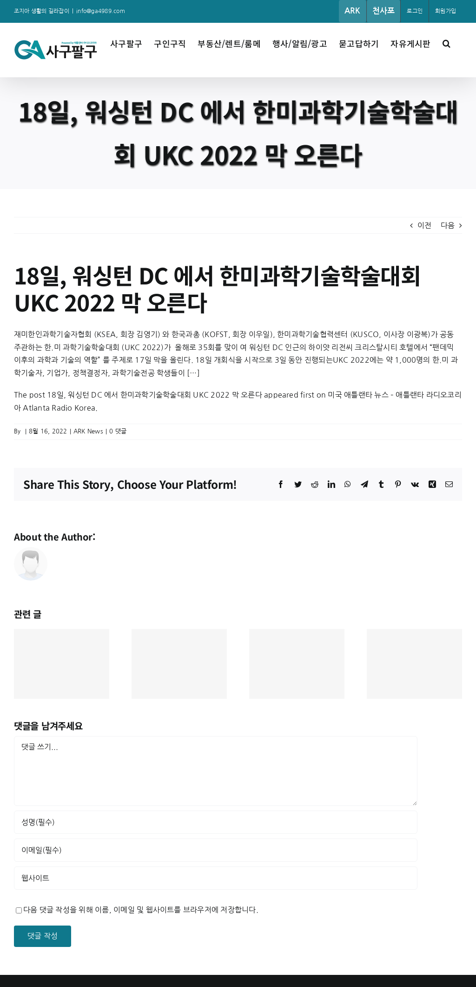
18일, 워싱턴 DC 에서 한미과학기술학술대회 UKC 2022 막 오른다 (154, 395)
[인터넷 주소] (215, 878)
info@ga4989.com (100, 11)
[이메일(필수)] (215, 850)
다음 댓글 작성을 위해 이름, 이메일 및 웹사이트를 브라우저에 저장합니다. (140, 909)
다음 (448, 225)
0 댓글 (117, 431)
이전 (424, 225)
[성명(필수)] (215, 822)
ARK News (88, 431)
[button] (446, 42)
